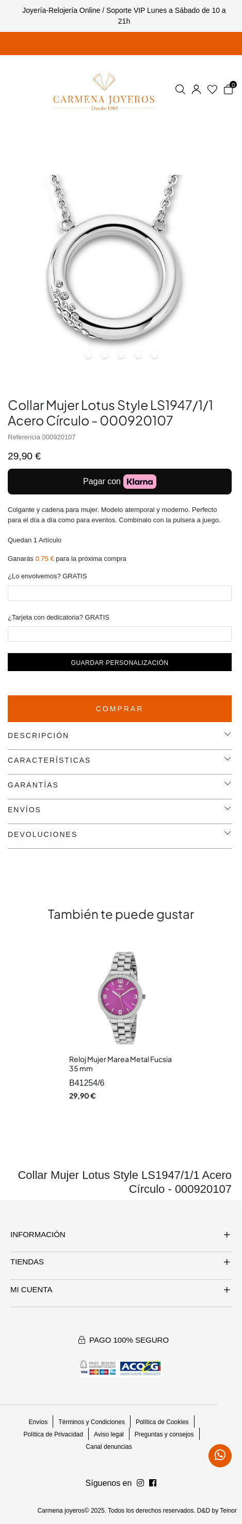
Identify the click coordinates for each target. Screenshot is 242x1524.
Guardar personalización (120, 662)
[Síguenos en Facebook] (140, 1483)
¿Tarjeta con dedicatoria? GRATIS (58, 617)
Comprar (120, 709)
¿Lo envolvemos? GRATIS (47, 576)
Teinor (228, 1510)
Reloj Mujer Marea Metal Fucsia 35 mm (120, 1063)
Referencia (24, 437)
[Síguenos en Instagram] (152, 1483)
